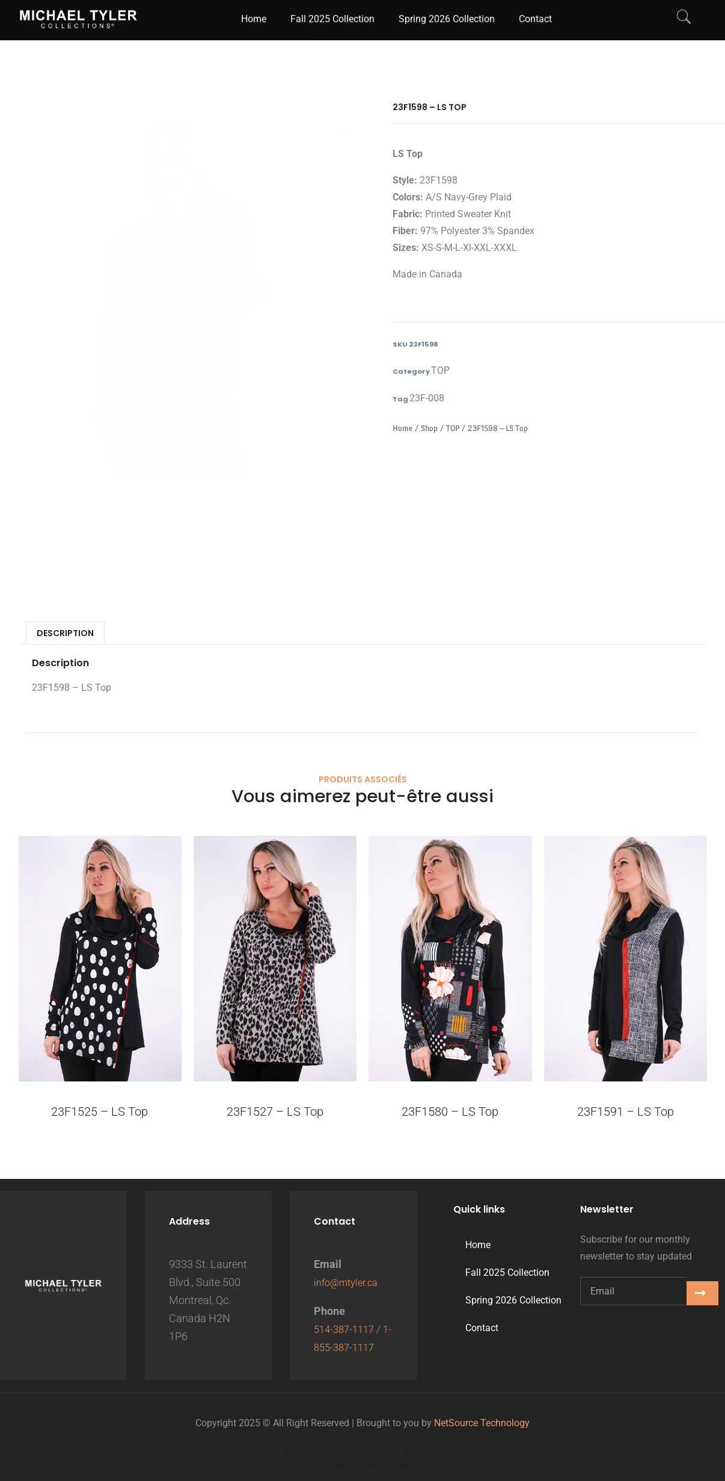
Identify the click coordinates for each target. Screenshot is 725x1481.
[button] (347, 133)
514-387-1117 (347, 1329)
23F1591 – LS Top (625, 1114)
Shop (429, 430)
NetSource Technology (482, 1423)
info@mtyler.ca (349, 1282)
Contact (481, 1328)
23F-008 (422, 400)
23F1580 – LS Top (450, 1114)
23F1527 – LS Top (275, 1114)
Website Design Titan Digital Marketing (362, 1449)
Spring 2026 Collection (513, 1300)
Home (402, 430)
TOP (438, 371)
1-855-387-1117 (351, 1347)
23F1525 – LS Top (99, 1114)
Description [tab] (65, 635)
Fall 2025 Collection (507, 1272)
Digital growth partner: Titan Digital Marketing (363, 1466)
